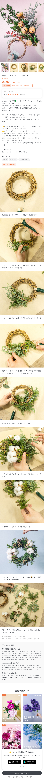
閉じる (22, 766)
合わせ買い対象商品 (9, 164)
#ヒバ (5, 159)
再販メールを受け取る (22, 773)
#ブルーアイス (24, 159)
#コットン (13, 159)
